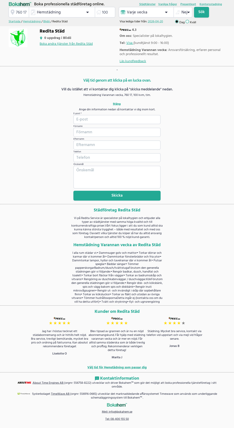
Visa (129, 43)
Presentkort (188, 4)
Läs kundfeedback (133, 61)
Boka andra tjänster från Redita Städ (66, 44)
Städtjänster (147, 4)
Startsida (15, 21)
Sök (201, 12)
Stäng (117, 104)
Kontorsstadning (211, 4)
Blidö (46, 21)
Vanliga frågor (167, 4)
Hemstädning (32, 21)
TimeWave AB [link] (60, 394)
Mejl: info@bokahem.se (117, 411)
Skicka (117, 195)
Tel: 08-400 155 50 (117, 419)
